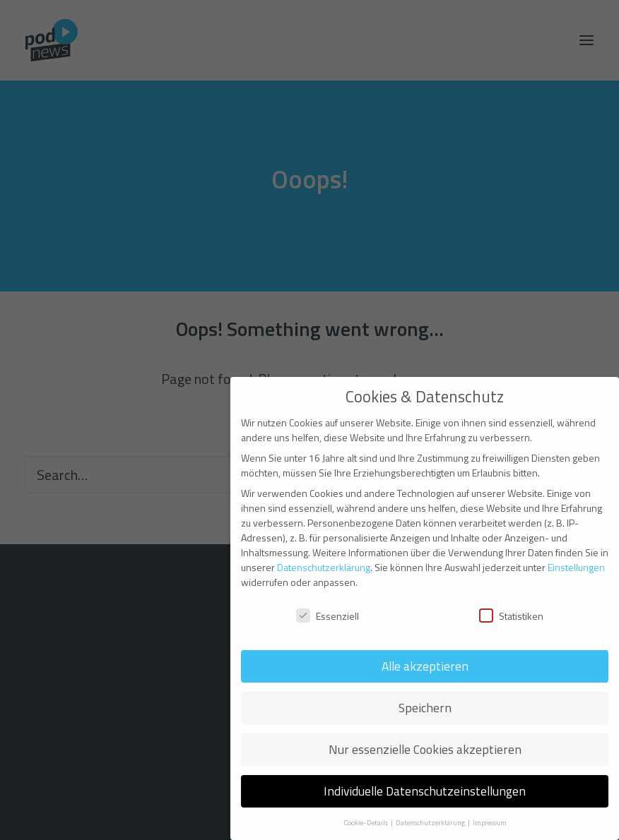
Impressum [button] (490, 822)
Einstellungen (576, 567)
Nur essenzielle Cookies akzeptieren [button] (425, 749)
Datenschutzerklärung (323, 567)
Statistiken (511, 615)
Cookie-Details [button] (366, 822)
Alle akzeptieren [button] (425, 666)
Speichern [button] (425, 707)
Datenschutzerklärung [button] (431, 822)
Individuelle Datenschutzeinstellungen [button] (425, 790)
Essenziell (327, 615)
